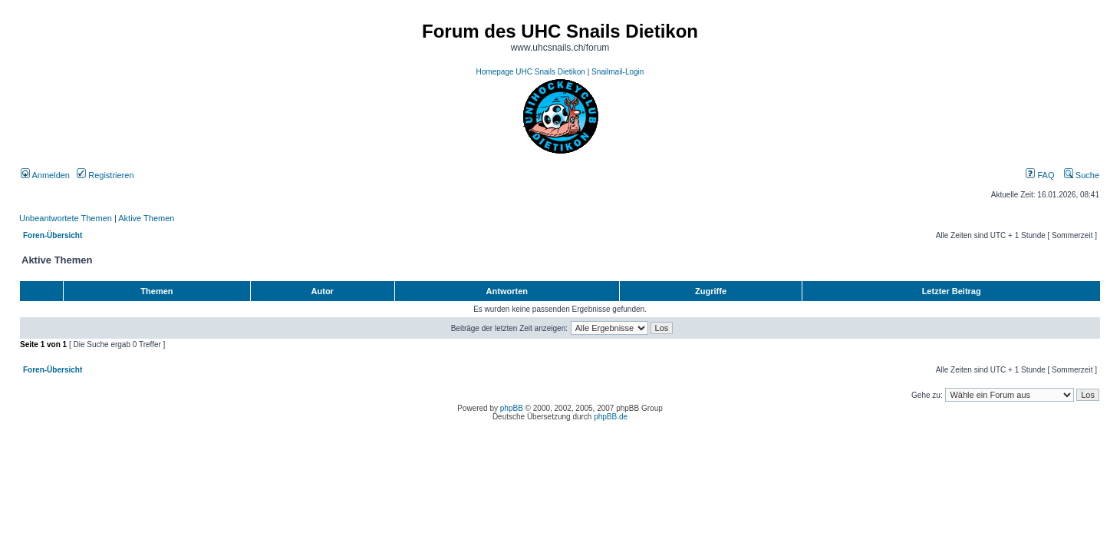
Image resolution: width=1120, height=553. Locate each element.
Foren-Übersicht (52, 235)
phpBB (511, 408)
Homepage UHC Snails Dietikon (530, 72)
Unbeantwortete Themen (65, 218)
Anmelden (45, 175)
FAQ (1040, 175)
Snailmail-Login (617, 72)
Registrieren (105, 175)
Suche (1081, 175)
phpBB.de (611, 416)
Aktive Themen (146, 218)
